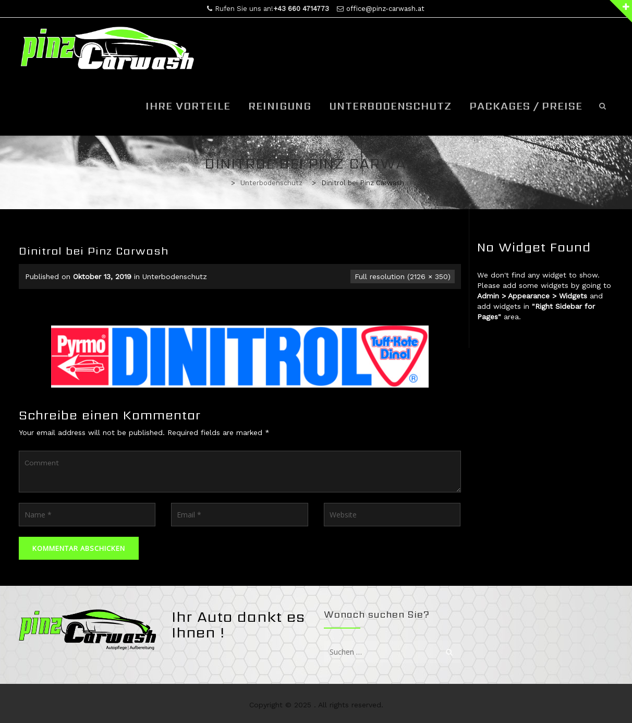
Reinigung (279, 106)
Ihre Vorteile (187, 106)
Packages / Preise (525, 106)
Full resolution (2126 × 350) (403, 276)
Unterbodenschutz (390, 106)
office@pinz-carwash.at (385, 9)
